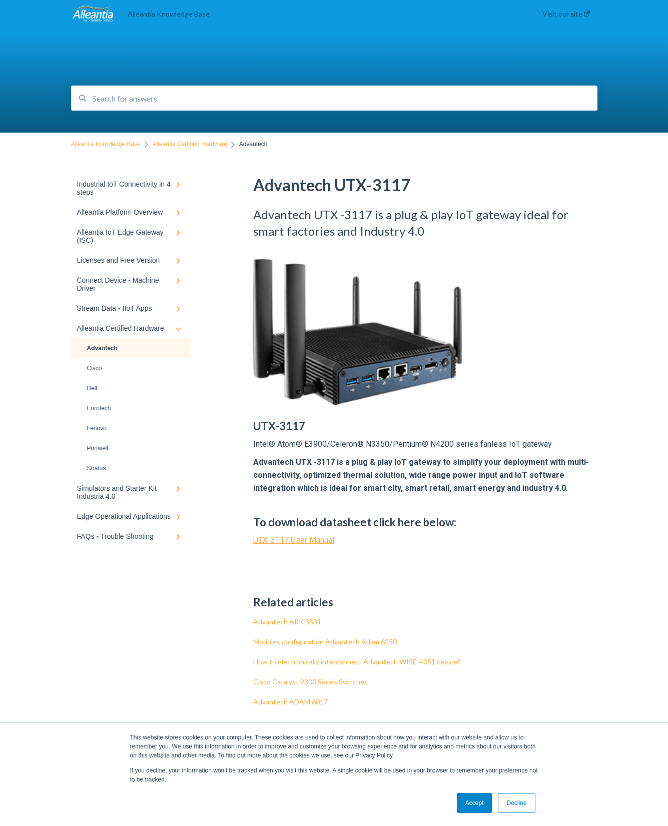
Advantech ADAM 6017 (290, 701)
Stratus (96, 468)
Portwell (98, 448)
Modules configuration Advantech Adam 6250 (325, 641)
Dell (92, 388)
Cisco (94, 368)
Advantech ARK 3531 (287, 621)
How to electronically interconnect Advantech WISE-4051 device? (356, 661)
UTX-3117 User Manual (293, 540)
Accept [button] (474, 802)
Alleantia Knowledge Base (169, 14)
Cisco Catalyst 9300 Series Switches (310, 681)
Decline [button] (516, 802)
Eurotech (99, 408)
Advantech (102, 348)
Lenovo (97, 428)
